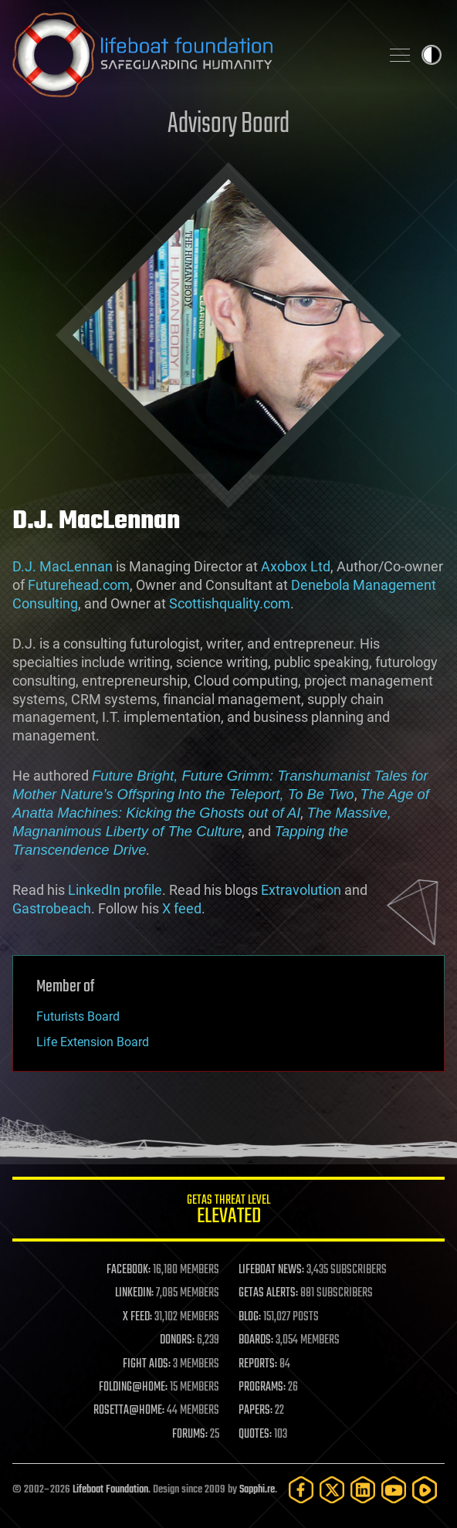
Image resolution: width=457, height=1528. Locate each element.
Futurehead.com (79, 585)
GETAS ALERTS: (268, 1293)
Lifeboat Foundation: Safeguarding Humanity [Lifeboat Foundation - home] (189, 54)
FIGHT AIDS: (147, 1364)
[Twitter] (332, 1489)
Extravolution (301, 890)
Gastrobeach (51, 908)
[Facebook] (301, 1489)
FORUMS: (190, 1435)
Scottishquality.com (229, 603)
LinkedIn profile (115, 890)
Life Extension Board (92, 1042)
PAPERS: (256, 1411)
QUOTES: (255, 1435)
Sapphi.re (257, 1490)
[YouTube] (393, 1489)
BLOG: (250, 1317)
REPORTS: (258, 1364)
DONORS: (177, 1340)
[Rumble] (424, 1489)
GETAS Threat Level (228, 1212)
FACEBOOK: (129, 1270)
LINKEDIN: (134, 1293)
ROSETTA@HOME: (128, 1411)
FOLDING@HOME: (133, 1387)
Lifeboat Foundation (110, 1490)
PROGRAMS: (262, 1387)
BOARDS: (256, 1340)
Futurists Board (78, 1016)
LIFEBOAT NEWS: (271, 1270)
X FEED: (137, 1317)
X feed (181, 908)
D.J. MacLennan (62, 566)
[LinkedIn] (362, 1489)
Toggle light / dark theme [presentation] (431, 55)
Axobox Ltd (295, 566)
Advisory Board (228, 125)
